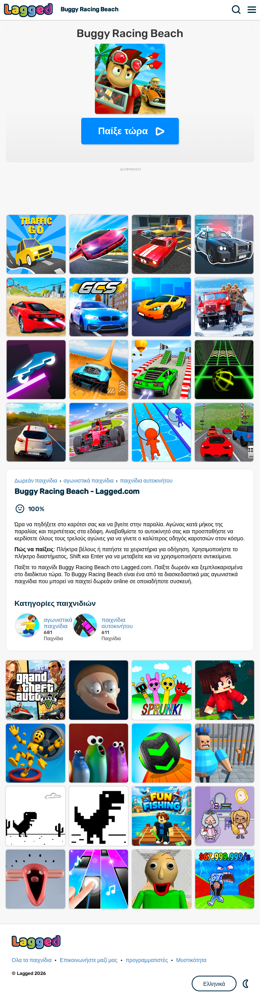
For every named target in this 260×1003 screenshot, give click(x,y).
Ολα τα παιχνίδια (32, 960)
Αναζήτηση (236, 10)
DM (246, 983)
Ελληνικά (214, 984)
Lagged (29, 10)
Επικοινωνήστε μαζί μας (88, 960)
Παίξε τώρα (123, 131)
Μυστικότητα (191, 960)
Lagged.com (37, 942)
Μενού (252, 10)
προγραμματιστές (147, 960)
